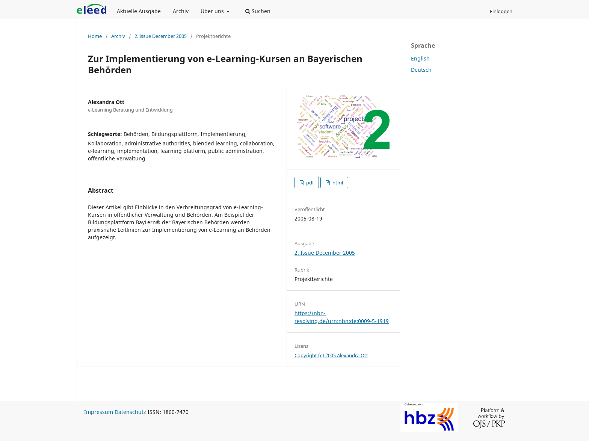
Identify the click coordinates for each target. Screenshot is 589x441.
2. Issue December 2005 (160, 36)
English (420, 58)
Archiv (181, 11)
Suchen (257, 11)
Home (95, 36)
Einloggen (501, 11)
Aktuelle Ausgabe (139, 11)
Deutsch (421, 69)
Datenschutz (130, 411)
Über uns (213, 11)
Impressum (98, 411)
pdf (309, 182)
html (337, 182)
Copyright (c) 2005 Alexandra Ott (331, 355)
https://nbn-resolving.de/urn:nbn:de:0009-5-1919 (341, 317)
